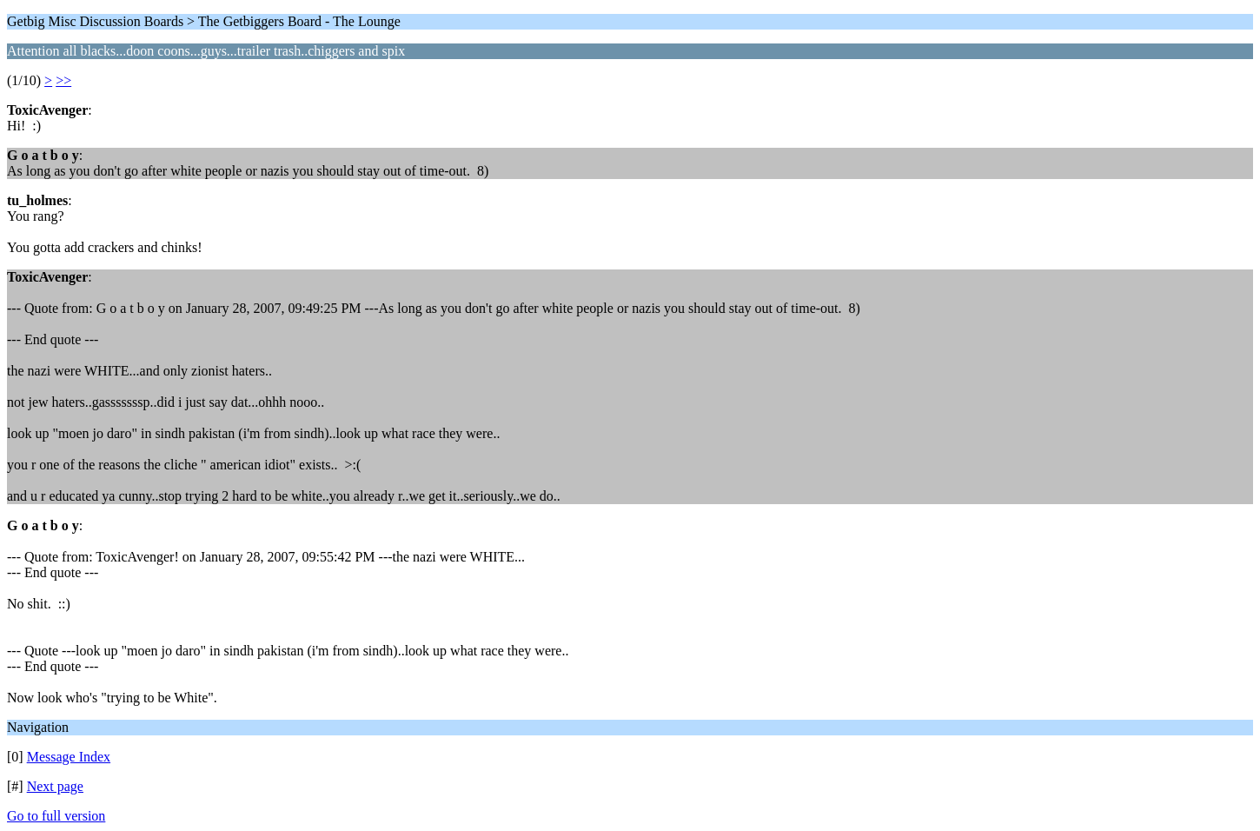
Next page (55, 786)
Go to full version (56, 815)
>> (63, 80)
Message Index (68, 756)
